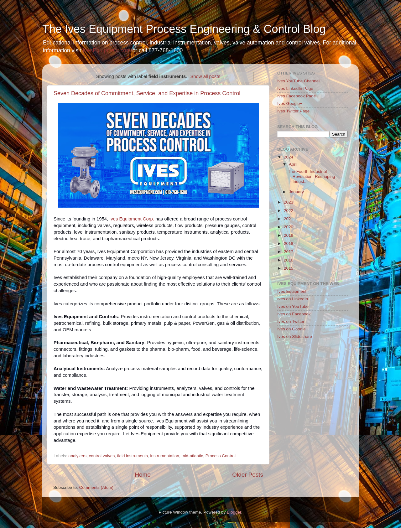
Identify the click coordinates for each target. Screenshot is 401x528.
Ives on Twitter (291, 321)
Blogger (234, 512)
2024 (288, 157)
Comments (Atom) (96, 487)
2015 (288, 268)
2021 (288, 218)
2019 (288, 235)
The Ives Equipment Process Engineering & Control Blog (183, 29)
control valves (102, 455)
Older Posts (247, 474)
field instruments (132, 455)
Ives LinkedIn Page (295, 88)
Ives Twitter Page (293, 111)
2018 (288, 243)
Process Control (221, 455)
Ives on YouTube (293, 306)
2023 (288, 202)
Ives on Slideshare (294, 336)
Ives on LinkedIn (292, 299)
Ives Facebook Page (296, 96)
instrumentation (164, 455)
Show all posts (205, 76)
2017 (288, 251)
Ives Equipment (291, 291)
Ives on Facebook (294, 314)
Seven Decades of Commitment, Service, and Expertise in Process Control (147, 93)
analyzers (77, 455)
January (296, 191)
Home (142, 474)
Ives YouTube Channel (298, 81)
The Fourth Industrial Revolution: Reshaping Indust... (311, 176)
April (293, 164)
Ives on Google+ (292, 329)
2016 (288, 260)
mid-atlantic (192, 455)
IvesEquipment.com (107, 50)
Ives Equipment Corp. (131, 218)
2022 (288, 210)
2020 (288, 227)
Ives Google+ (289, 103)
